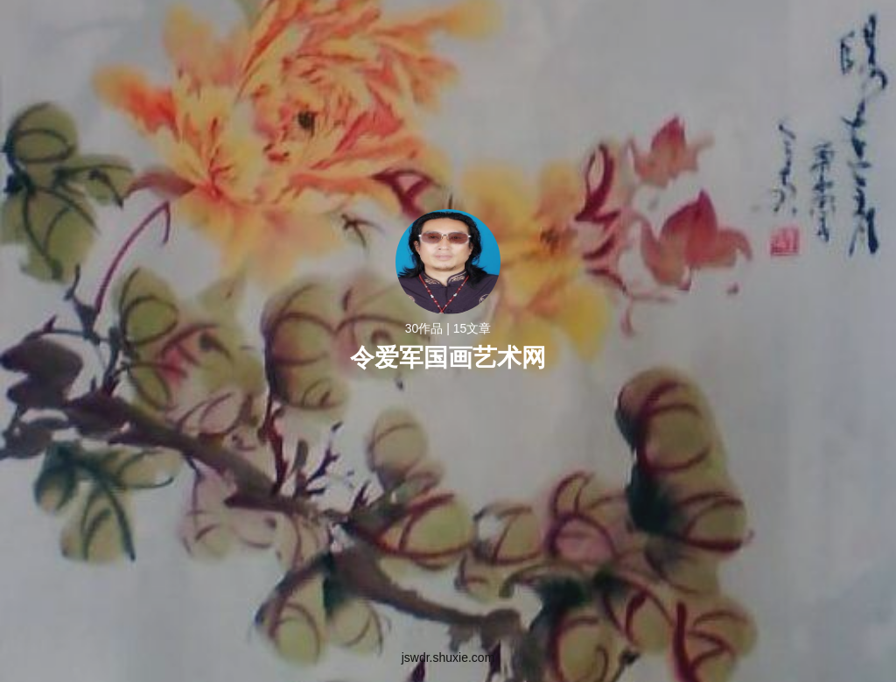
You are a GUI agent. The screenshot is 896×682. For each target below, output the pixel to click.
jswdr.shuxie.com (448, 657)
